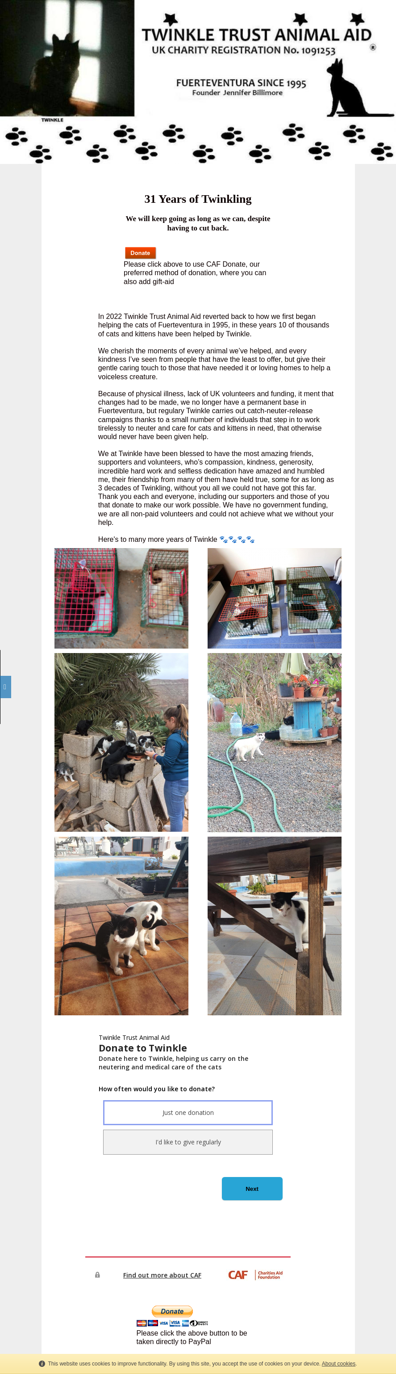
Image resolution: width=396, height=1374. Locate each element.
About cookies (338, 1364)
